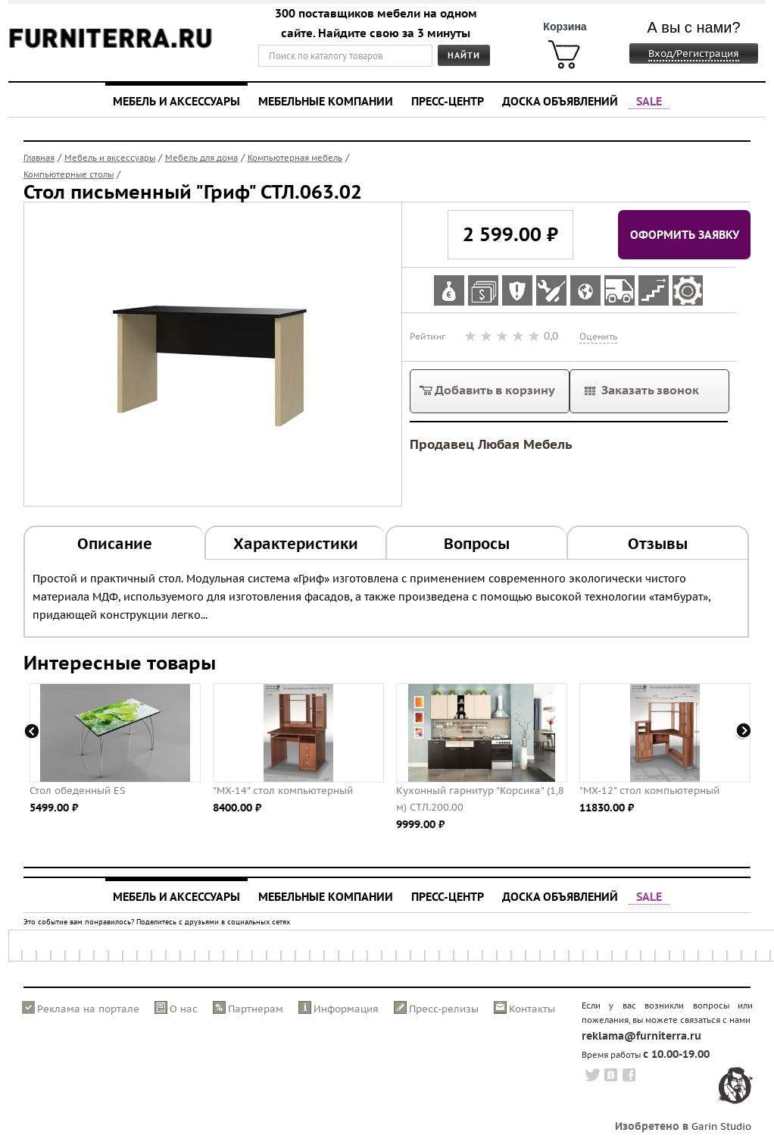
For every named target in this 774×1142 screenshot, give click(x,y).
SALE (649, 100)
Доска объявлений (560, 100)
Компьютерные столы (68, 174)
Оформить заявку (684, 234)
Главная (39, 157)
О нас (184, 1008)
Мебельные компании (325, 100)
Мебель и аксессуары (176, 100)
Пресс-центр (447, 100)
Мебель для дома (201, 157)
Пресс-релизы (444, 1008)
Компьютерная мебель (295, 157)
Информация (346, 1008)
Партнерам (255, 1008)
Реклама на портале (88, 1008)
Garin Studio (721, 1126)
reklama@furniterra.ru (641, 1036)
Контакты (532, 1008)
